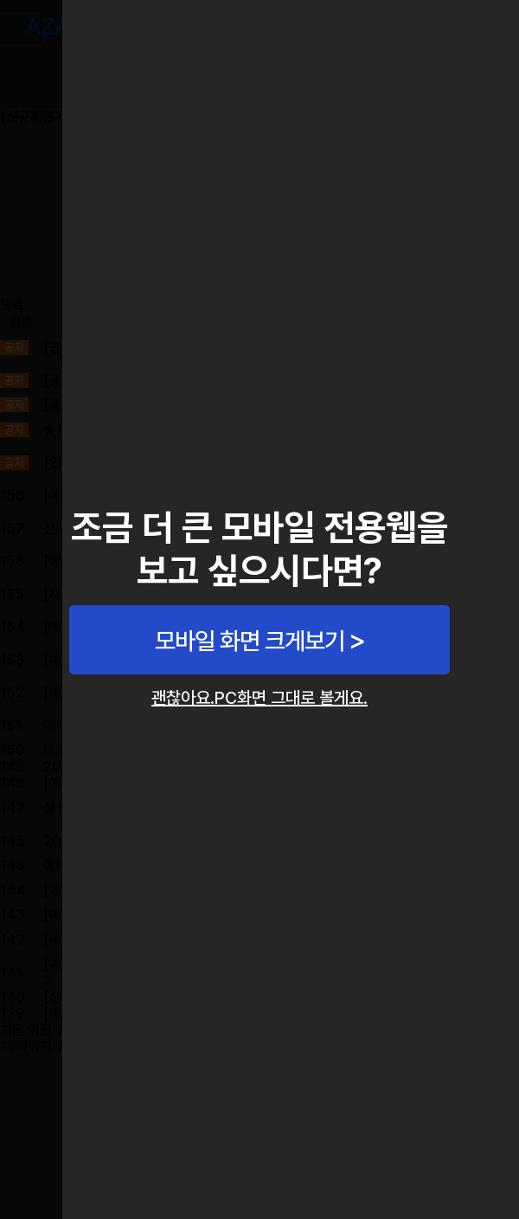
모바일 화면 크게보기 (249, 640)
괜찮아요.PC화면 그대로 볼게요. (259, 697)
